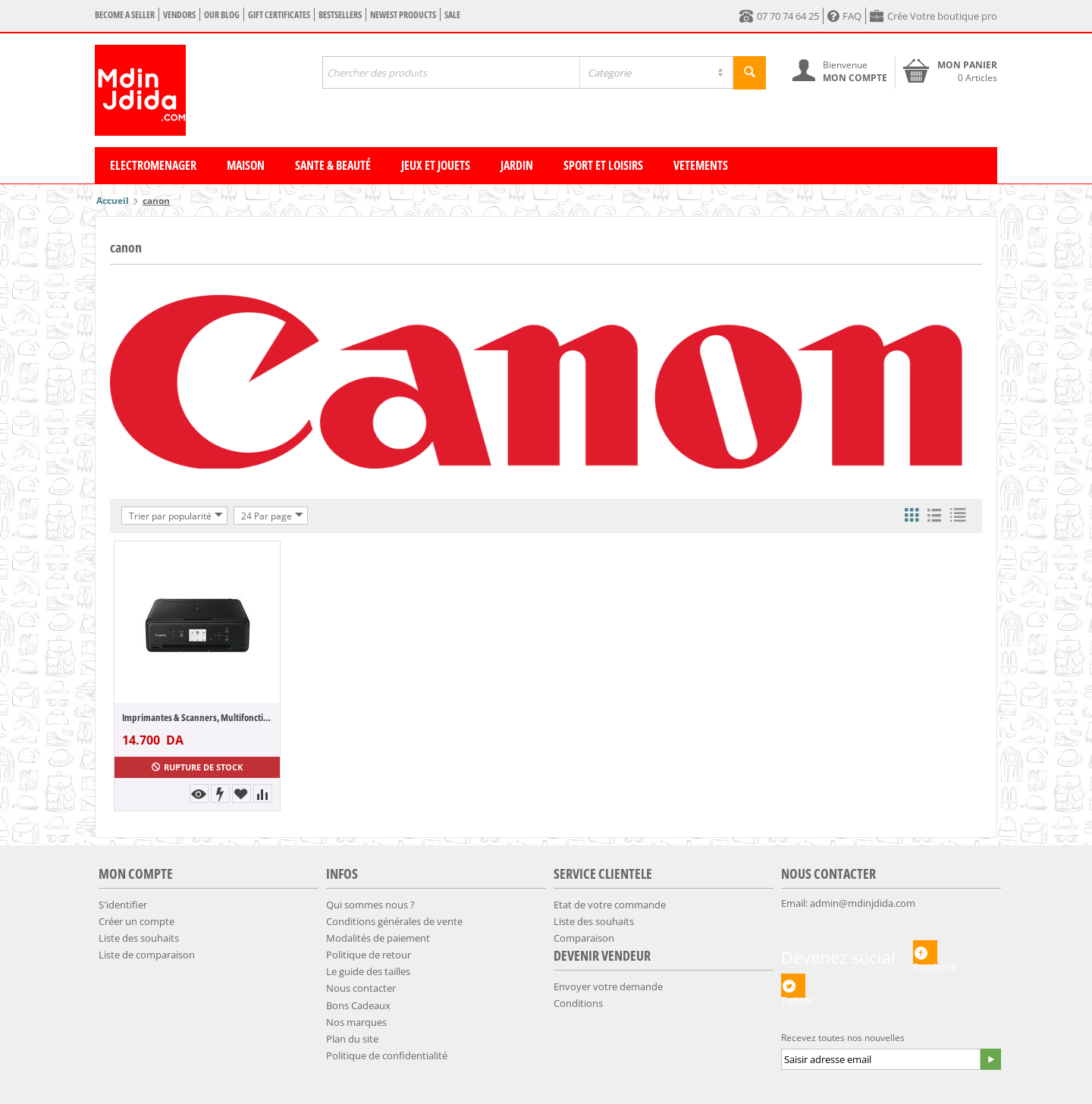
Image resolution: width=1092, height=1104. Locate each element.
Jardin (516, 165)
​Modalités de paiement (378, 938)
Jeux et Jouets (435, 165)
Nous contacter (361, 988)
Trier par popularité (176, 516)
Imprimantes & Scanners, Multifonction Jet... (197, 717)
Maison (246, 165)
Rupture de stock (197, 767)
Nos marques (356, 1022)
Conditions (578, 1003)
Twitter (793, 986)
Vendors (179, 14)
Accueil (112, 200)
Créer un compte (136, 921)
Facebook (925, 952)
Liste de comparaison (147, 954)
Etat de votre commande (610, 904)
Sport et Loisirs (603, 165)
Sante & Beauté (333, 165)
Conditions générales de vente (394, 921)
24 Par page (272, 516)
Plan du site (352, 1039)
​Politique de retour (368, 954)
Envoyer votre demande (608, 986)
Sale (452, 14)
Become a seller (125, 14)
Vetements (700, 165)
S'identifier (123, 904)
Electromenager (153, 165)
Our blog (222, 14)
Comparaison (584, 938)
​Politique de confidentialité (386, 1055)
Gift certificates (279, 14)
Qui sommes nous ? (370, 904)
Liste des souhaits (139, 938)
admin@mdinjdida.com (862, 903)
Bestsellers (340, 14)
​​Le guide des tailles (368, 971)
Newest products (403, 14)
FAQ (844, 16)
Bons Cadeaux (358, 1005)
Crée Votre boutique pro (933, 16)
